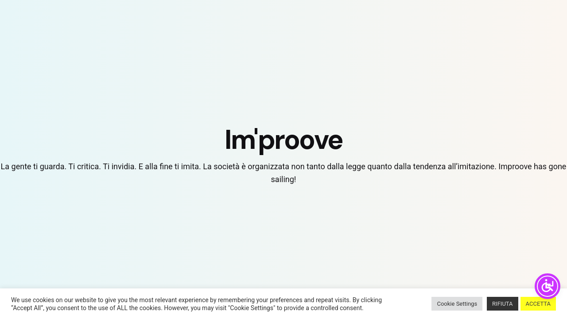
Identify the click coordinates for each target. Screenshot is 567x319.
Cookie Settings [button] (457, 303)
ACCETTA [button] (538, 303)
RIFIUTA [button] (502, 303)
